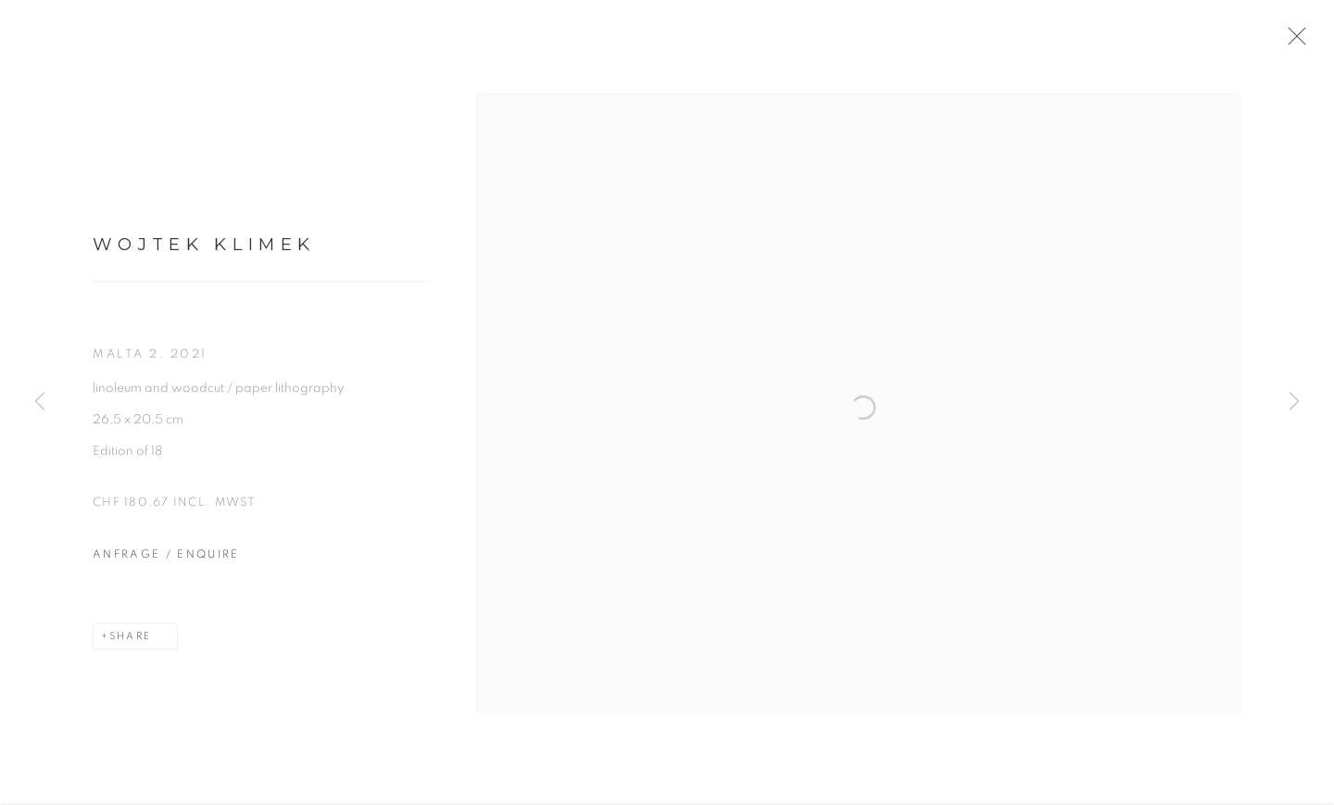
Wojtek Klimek (204, 251)
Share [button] (130, 643)
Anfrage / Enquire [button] (166, 562)
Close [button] (1302, 42)
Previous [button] (40, 402)
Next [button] (1294, 402)
